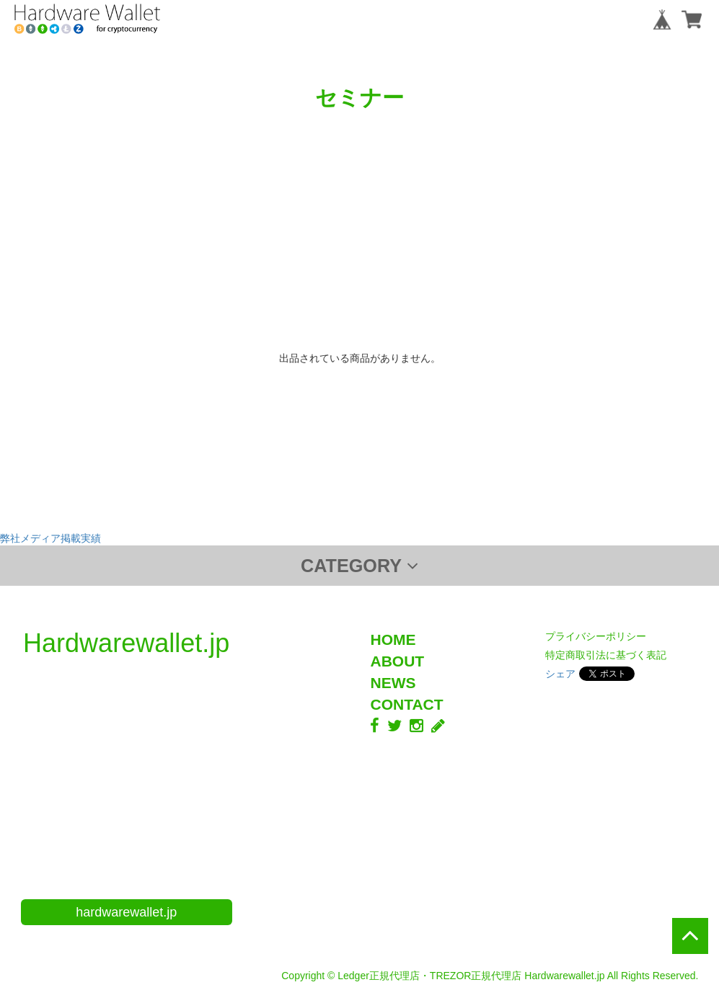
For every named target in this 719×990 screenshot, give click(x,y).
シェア (560, 673)
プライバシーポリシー (595, 636)
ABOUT (397, 661)
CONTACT (406, 704)
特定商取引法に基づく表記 (605, 655)
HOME (392, 639)
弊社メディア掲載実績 (50, 538)
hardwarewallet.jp (126, 912)
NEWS (392, 682)
